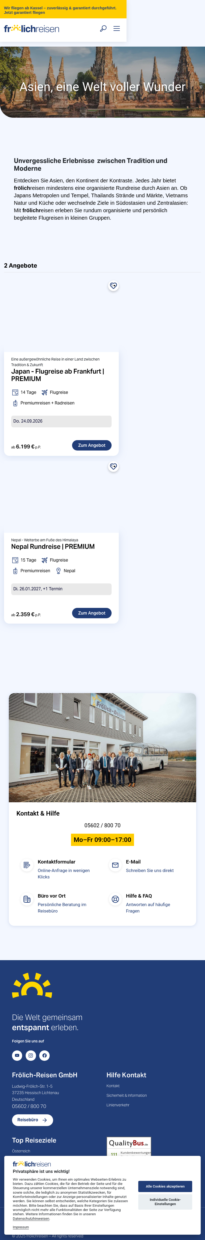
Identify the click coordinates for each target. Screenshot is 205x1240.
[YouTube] (17, 1044)
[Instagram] (31, 1044)
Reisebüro (27, 1108)
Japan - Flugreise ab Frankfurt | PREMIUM (57, 363)
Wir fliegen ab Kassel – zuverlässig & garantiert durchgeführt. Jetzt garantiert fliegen (104, 6)
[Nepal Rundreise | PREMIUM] (61, 485)
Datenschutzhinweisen (31, 1218)
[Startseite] (32, 981)
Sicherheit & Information (127, 1084)
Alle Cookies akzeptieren (165, 1186)
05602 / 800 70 (102, 814)
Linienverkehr (118, 1093)
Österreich (21, 1139)
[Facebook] (44, 1044)
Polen (17, 1149)
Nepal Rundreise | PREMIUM (53, 535)
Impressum (21, 1227)
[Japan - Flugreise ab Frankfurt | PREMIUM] (61, 305)
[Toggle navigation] (189, 22)
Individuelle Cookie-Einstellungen (165, 1202)
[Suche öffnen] (175, 22)
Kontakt (113, 1074)
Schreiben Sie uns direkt (150, 859)
